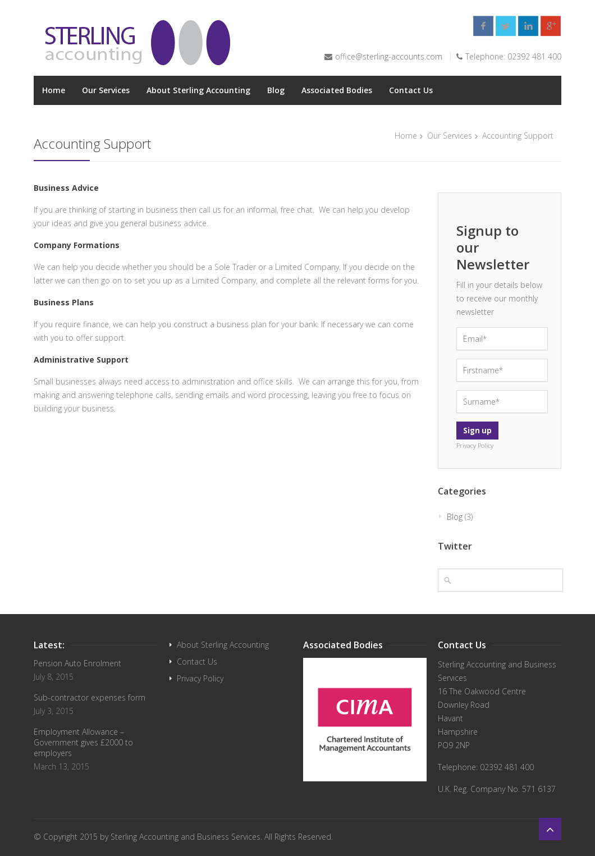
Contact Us (411, 90)
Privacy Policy (200, 678)
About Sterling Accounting (198, 90)
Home (53, 90)
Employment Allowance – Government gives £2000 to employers (83, 742)
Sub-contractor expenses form (89, 697)
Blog (276, 90)
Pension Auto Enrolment (77, 663)
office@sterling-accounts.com (388, 56)
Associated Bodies (336, 90)
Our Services (106, 90)
